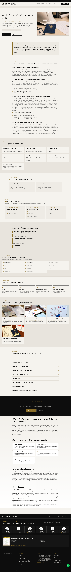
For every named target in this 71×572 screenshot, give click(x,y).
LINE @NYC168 (17, 34)
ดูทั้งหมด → (67, 300)
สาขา (50, 3)
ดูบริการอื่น (40, 410)
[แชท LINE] (68, 565)
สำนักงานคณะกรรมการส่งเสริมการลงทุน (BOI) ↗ (23, 238)
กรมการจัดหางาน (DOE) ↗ (18, 234)
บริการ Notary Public (23, 558)
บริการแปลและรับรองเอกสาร (24, 556)
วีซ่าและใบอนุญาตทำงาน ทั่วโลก (10, 6)
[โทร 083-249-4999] (68, 569)
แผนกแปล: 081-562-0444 (59, 557)
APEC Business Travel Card (24, 561)
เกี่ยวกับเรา (54, 3)
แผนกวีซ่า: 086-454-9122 (59, 558)
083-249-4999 (65, 3)
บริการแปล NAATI (22, 563)
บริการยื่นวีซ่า (22, 555)
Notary (46, 3)
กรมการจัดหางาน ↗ (17, 245)
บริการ (42, 3)
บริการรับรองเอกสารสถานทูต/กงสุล (25, 560)
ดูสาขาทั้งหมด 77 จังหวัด (41, 562)
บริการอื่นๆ (21, 564)
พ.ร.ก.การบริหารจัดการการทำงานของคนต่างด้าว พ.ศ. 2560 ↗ (25, 231)
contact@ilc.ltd (57, 562)
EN (68, 0)
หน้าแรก (38, 3)
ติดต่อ (59, 3)
